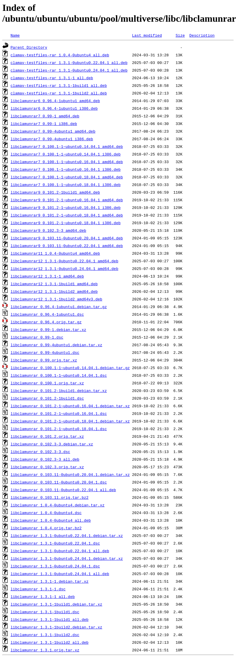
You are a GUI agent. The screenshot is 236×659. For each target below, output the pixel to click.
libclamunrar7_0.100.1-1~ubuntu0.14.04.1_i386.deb (65, 154)
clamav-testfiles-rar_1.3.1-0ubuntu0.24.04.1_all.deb (69, 70)
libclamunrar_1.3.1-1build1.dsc (45, 611)
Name (15, 35)
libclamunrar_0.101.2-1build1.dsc (47, 398)
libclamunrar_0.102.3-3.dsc (40, 451)
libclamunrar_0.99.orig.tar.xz (44, 360)
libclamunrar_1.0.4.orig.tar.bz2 (46, 527)
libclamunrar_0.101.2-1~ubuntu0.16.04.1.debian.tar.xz (70, 405)
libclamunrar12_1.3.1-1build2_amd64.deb (54, 291)
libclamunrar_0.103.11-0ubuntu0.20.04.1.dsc (59, 482)
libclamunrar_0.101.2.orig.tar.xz (47, 436)
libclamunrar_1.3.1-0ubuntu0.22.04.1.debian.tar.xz (67, 535)
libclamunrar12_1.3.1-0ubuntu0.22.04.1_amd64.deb (64, 260)
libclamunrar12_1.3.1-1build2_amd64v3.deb (56, 299)
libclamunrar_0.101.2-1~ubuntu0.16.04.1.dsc (59, 413)
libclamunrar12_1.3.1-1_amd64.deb (47, 276)
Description (202, 35)
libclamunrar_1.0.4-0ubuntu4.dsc (46, 512)
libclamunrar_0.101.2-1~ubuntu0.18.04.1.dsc (59, 428)
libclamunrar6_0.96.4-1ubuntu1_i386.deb (54, 108)
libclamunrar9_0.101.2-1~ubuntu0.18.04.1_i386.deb (65, 222)
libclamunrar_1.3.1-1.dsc (38, 589)
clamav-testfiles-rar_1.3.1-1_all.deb (52, 77)
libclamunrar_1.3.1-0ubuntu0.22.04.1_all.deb (60, 550)
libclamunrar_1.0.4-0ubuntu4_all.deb (51, 520)
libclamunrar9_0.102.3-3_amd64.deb (48, 230)
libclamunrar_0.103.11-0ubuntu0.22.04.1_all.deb (63, 489)
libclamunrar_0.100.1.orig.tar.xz (47, 383)
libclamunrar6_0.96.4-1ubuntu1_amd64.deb (55, 100)
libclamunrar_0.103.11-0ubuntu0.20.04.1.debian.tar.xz (70, 474)
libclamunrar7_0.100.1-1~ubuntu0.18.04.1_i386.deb (65, 184)
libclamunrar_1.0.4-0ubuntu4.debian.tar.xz (58, 505)
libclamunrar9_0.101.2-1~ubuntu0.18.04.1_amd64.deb (67, 215)
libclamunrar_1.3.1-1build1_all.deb (49, 619)
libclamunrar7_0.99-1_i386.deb (44, 123)
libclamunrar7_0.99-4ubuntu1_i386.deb (52, 138)
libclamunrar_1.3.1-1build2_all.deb (49, 642)
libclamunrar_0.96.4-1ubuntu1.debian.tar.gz (59, 306)
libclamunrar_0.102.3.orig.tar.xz (47, 466)
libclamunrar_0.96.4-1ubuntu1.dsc (47, 314)
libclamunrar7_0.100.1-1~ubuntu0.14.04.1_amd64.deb (67, 146)
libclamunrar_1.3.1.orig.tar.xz (45, 650)
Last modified (147, 35)
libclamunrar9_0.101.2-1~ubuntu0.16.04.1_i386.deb (65, 207)
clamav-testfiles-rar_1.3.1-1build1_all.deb (59, 85)
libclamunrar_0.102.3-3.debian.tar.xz (52, 444)
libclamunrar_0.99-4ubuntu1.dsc (45, 352)
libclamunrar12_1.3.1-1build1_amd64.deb (54, 283)
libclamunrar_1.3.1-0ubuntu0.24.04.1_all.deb (60, 573)
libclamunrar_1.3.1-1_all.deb (43, 596)
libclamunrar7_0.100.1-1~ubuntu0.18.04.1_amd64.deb (67, 177)
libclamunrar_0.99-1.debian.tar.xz (48, 329)
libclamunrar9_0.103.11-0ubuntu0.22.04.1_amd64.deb (67, 245)
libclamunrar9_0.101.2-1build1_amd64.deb (55, 192)
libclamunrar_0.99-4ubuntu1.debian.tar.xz (56, 344)
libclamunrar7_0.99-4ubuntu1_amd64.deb (53, 131)
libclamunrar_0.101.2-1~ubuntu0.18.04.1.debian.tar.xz (70, 421)
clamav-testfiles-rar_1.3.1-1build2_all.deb (59, 93)
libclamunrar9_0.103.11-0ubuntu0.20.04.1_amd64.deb (67, 238)
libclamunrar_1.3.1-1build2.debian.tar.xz (56, 627)
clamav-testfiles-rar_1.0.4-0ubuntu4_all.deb (60, 55)
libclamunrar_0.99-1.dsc (37, 337)
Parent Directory (29, 47)
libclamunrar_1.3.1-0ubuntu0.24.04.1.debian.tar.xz (67, 558)
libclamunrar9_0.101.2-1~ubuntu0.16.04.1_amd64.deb (67, 199)
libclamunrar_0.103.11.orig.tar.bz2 (49, 497)
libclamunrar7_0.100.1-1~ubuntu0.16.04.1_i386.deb (65, 169)
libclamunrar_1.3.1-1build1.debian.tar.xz (56, 604)
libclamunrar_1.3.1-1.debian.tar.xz (49, 581)
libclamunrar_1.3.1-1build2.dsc (45, 634)
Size (180, 35)
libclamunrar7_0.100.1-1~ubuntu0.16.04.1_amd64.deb (67, 161)
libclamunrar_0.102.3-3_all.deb (45, 459)
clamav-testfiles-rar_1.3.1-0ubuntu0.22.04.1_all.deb (69, 62)
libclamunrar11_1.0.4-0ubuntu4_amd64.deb (55, 253)
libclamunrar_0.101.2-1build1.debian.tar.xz (59, 390)
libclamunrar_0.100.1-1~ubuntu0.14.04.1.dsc (59, 375)
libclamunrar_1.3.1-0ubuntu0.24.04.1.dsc (55, 566)
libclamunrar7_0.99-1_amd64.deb (45, 116)
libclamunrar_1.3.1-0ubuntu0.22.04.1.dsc (55, 543)
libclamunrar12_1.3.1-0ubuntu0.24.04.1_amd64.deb (64, 268)
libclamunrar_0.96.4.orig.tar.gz (46, 322)
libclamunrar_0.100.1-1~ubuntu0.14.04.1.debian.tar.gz (70, 367)
